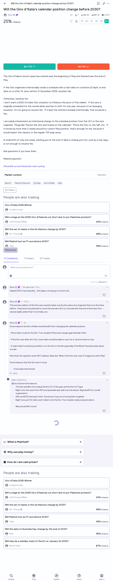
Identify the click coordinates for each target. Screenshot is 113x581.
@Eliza (15, 383)
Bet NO (83, 66)
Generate (102, 175)
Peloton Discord (22, 183)
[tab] (10, 258)
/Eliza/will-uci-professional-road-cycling (24, 166)
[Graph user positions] (76, 21)
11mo (26, 301)
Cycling (36, 183)
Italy (60, 183)
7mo (37, 287)
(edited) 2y (21, 380)
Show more (10, 250)
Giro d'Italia (49, 183)
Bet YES (29, 66)
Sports (8, 183)
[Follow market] (98, 3)
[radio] (82, 21)
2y (25, 323)
